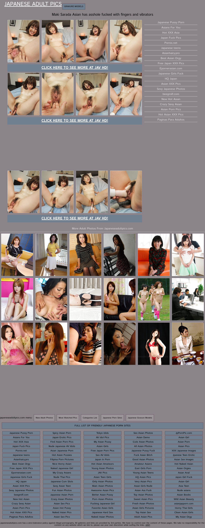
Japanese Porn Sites (112, 417)
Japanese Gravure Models (140, 417)
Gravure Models (73, 6)
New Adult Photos (44, 417)
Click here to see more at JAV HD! (75, 67)
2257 (147, 525)
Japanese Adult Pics (33, 4)
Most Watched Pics (68, 417)
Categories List (90, 417)
